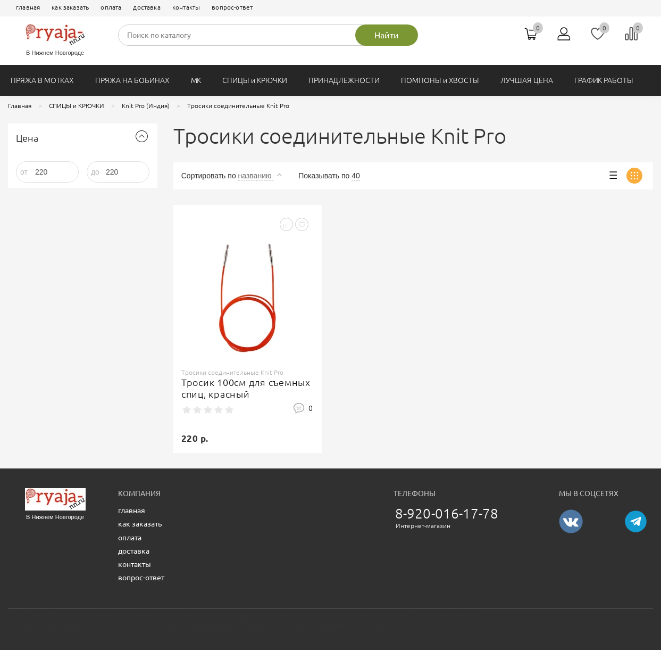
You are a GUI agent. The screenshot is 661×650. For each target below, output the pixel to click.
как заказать (70, 7)
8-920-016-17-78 (447, 513)
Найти (386, 35)
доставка (146, 7)
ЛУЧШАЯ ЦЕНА (526, 80)
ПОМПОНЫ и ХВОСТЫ (440, 80)
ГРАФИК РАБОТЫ (603, 80)
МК (196, 80)
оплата (111, 7)
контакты (186, 7)
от (24, 172)
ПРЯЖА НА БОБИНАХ (132, 80)
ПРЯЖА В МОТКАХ (42, 80)
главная (28, 7)
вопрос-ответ (232, 7)
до (95, 172)
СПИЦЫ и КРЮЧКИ (254, 80)
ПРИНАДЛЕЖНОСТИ (344, 80)
